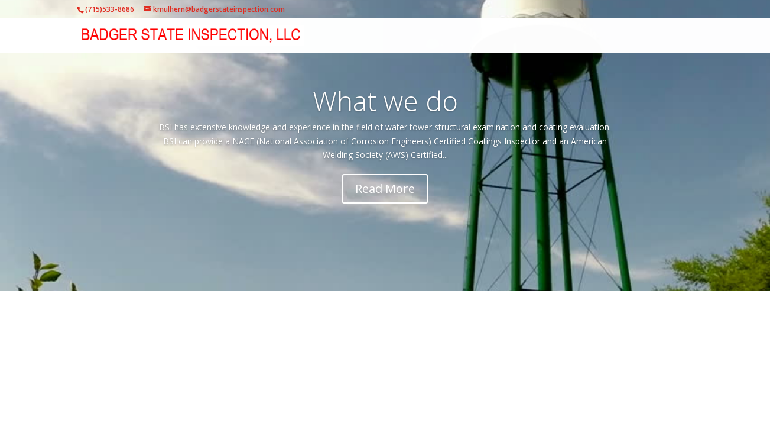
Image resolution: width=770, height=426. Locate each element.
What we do (385, 100)
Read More (385, 188)
